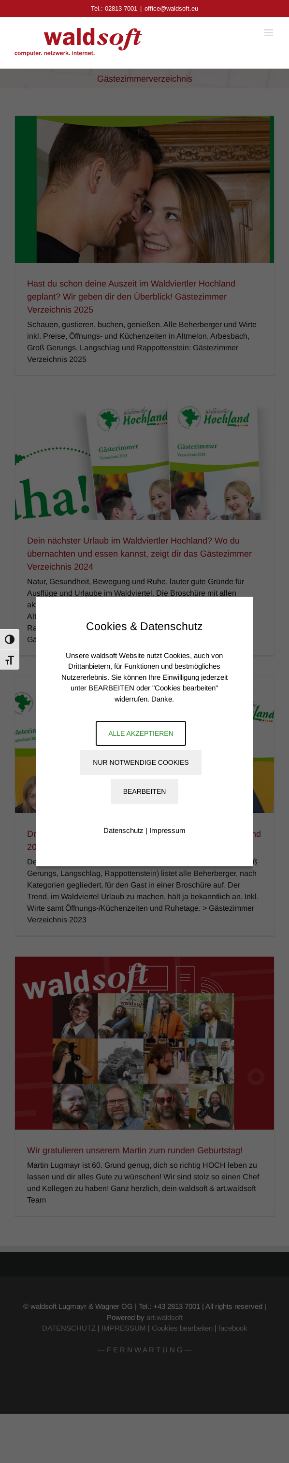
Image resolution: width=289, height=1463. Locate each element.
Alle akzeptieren (140, 733)
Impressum (167, 830)
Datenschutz (123, 830)
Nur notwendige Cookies (140, 762)
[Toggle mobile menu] (269, 33)
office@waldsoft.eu (171, 8)
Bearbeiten (144, 791)
